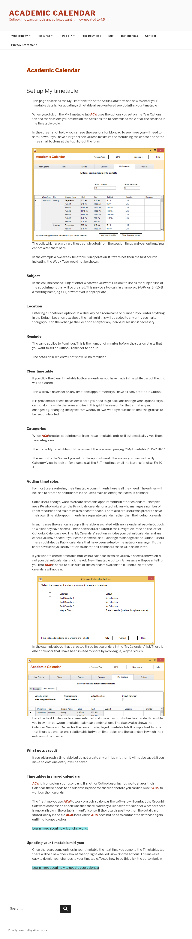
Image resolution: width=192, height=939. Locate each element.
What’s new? (21, 35)
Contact (150, 35)
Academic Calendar (52, 13)
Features (45, 35)
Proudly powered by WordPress (27, 930)
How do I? (67, 35)
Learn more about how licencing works (60, 828)
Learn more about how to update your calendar (65, 867)
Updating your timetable (139, 105)
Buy (110, 35)
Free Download (91, 35)
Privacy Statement (24, 44)
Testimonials (129, 35)
